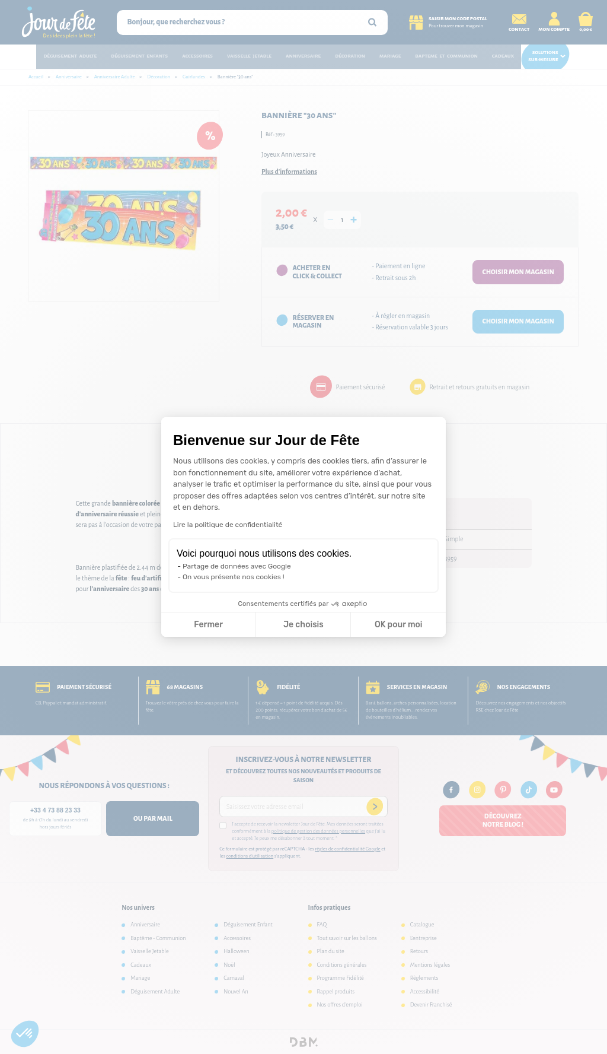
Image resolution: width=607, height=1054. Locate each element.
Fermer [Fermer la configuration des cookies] (208, 625)
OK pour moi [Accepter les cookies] (399, 625)
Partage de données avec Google (237, 566)
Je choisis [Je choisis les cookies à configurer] (303, 625)
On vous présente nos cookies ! (234, 577)
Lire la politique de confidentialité (227, 524)
